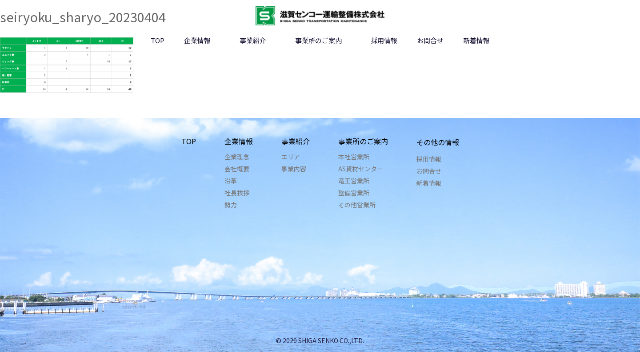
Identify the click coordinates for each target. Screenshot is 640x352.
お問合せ (430, 40)
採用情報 (384, 40)
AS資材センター (360, 168)
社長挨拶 (236, 192)
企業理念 (236, 156)
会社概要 (236, 168)
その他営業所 (357, 204)
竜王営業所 (353, 180)
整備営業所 (353, 192)
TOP (157, 40)
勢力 (230, 204)
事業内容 (293, 168)
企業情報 (197, 40)
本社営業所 (353, 156)
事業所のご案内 (318, 40)
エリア (290, 156)
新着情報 (476, 40)
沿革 (230, 180)
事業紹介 (253, 40)
